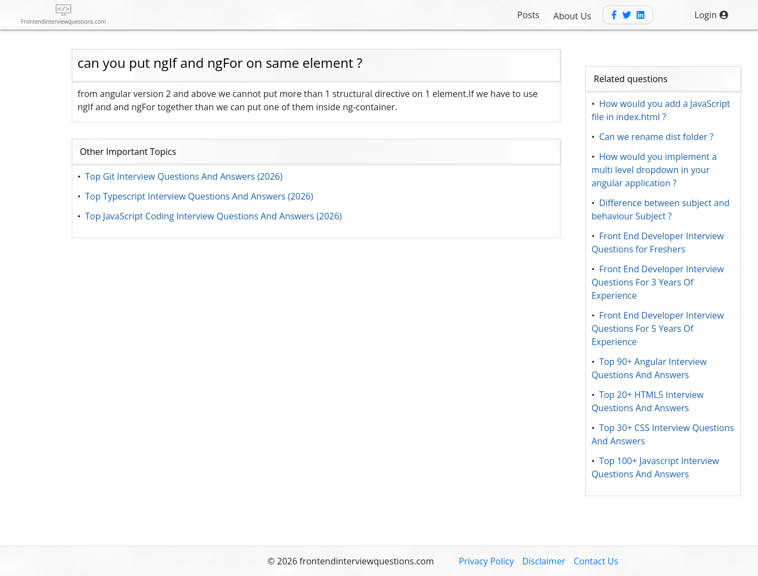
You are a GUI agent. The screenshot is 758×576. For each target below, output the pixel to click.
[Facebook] (614, 15)
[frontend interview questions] (63, 14)
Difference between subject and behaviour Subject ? (661, 209)
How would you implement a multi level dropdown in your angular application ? (655, 169)
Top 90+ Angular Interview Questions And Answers (650, 368)
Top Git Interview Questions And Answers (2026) (184, 176)
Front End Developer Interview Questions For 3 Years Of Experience (658, 282)
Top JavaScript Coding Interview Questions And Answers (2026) (213, 216)
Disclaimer (543, 561)
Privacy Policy (486, 561)
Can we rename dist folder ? (656, 137)
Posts (528, 15)
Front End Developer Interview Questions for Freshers (658, 242)
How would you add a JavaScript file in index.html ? (662, 110)
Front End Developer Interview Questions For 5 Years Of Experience (658, 328)
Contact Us (596, 561)
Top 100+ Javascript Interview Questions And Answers (656, 467)
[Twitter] (626, 15)
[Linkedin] (640, 15)
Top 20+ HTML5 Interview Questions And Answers (648, 401)
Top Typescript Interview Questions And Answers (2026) (199, 196)
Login (711, 15)
